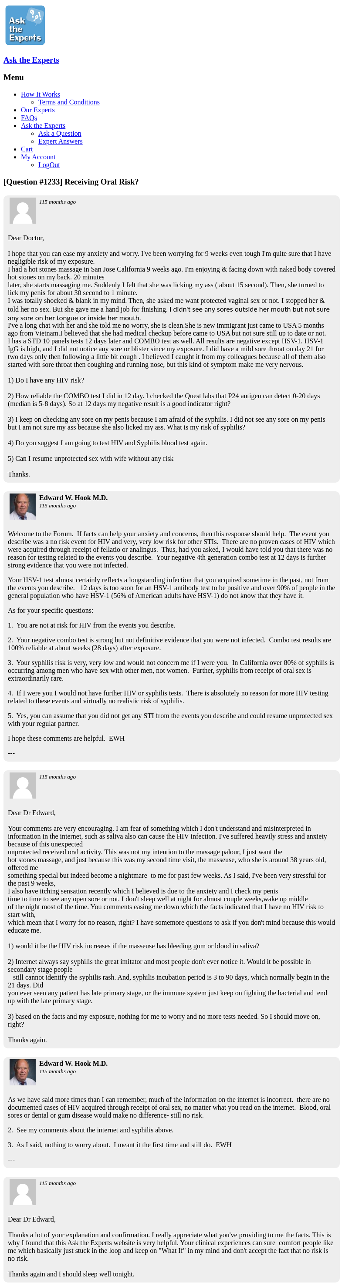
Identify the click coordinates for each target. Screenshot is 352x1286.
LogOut (49, 164)
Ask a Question (59, 133)
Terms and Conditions (69, 102)
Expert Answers (60, 141)
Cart (27, 149)
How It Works (40, 94)
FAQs (29, 117)
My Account (38, 157)
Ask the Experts (31, 59)
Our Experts (38, 110)
